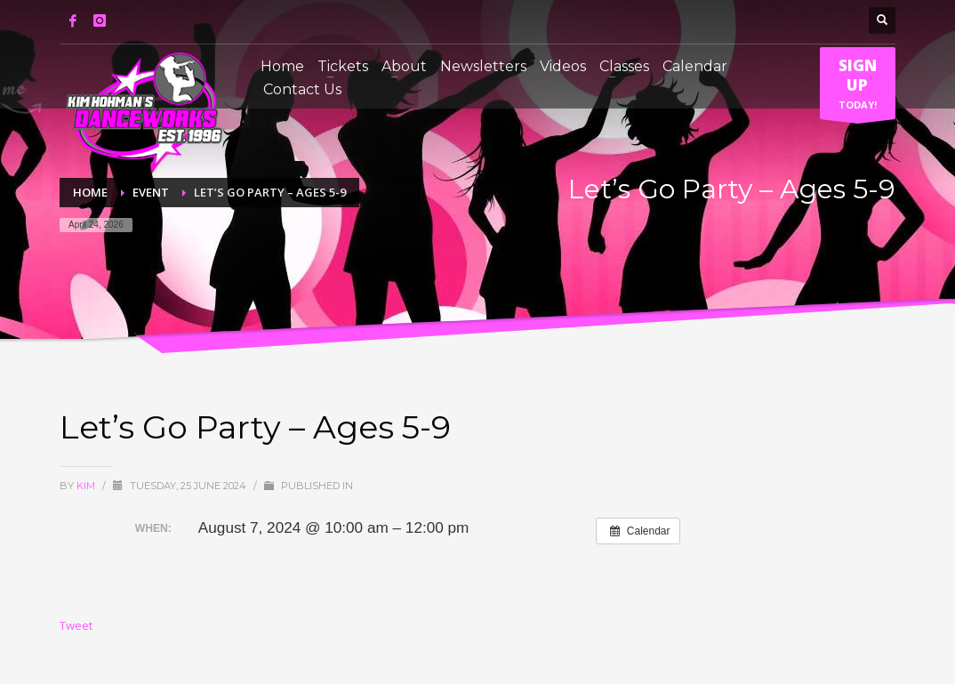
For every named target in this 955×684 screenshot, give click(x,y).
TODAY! (857, 87)
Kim (87, 485)
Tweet (76, 625)
